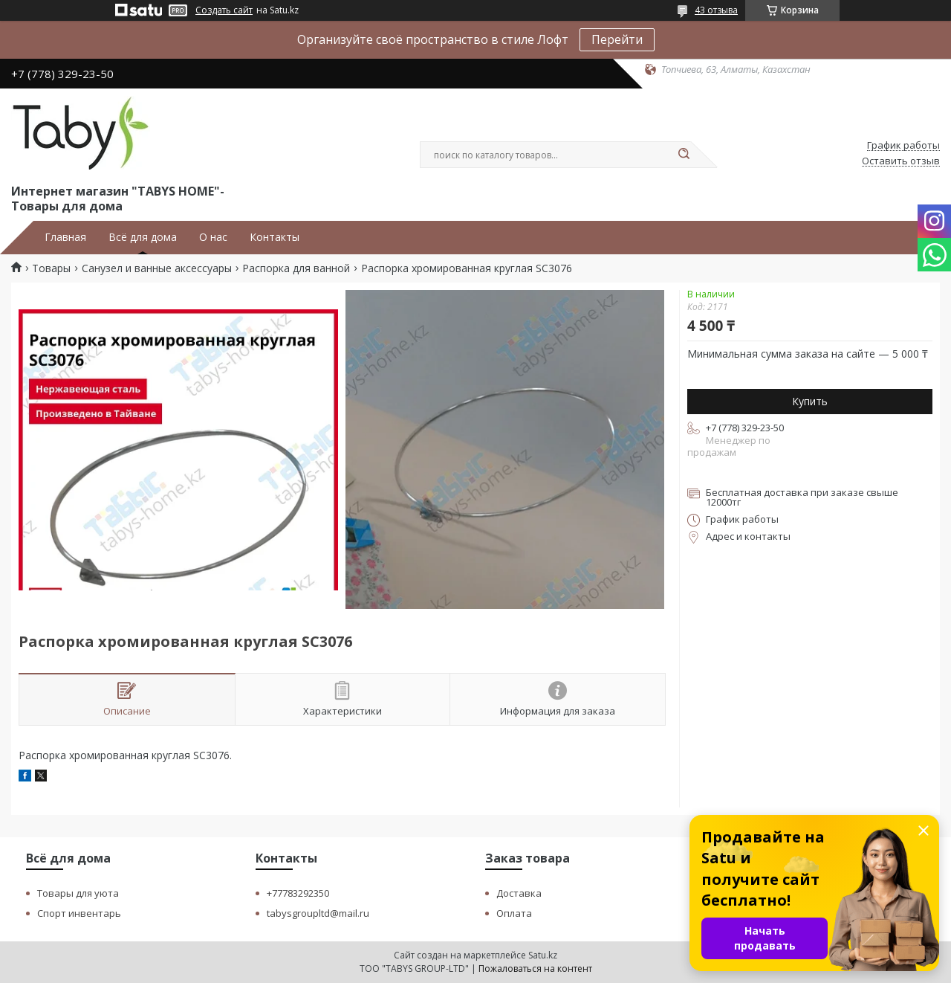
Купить (810, 401)
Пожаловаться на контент (535, 968)
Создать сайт (224, 10)
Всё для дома (142, 237)
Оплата (514, 913)
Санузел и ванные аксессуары (157, 268)
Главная (65, 237)
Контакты (274, 237)
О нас (213, 237)
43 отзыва (716, 10)
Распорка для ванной (296, 268)
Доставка (519, 893)
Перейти (617, 39)
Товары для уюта (78, 893)
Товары (51, 268)
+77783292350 (298, 893)
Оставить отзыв (901, 161)
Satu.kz (542, 955)
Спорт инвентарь (79, 913)
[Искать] (683, 154)
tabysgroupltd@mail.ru (318, 913)
